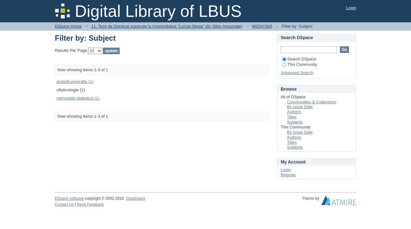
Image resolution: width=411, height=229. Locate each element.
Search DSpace (299, 59)
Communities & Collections (311, 102)
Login (351, 7)
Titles (292, 116)
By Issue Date (300, 106)
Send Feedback (90, 204)
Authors (294, 111)
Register (288, 174)
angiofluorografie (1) (74, 81)
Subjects (295, 122)
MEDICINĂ (262, 26)
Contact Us (64, 204)
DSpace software (69, 198)
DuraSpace (135, 198)
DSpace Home (68, 26)
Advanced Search (297, 72)
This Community (299, 64)
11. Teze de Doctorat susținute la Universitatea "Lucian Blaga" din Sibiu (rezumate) (167, 26)
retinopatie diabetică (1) (78, 98)
